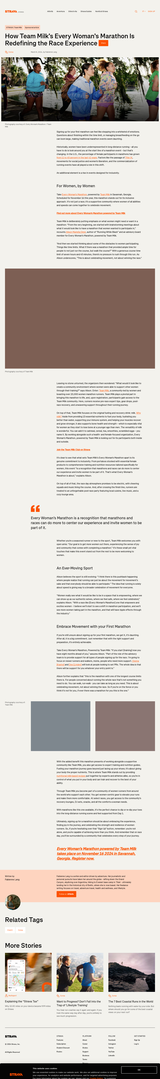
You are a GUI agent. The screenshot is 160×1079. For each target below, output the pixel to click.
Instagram (112, 1044)
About (84, 1040)
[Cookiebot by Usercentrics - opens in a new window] (16, 1074)
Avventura (61, 11)
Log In (136, 1044)
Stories (85, 1048)
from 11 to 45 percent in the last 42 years (77, 157)
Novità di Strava (101, 11)
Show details (38, 1074)
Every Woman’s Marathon (74, 194)
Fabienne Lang (51, 52)
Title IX (128, 157)
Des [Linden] (75, 664)
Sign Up (137, 1040)
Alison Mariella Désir (76, 232)
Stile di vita (72, 11)
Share (103, 43)
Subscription (61, 1044)
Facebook (112, 1040)
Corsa (20, 930)
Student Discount (63, 1048)
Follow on (66, 894)
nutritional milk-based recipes (71, 775)
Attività (50, 11)
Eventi (10, 930)
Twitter (111, 1048)
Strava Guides (86, 11)
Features (60, 1040)
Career (85, 1044)
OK (139, 1056)
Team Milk (105, 194)
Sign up (151, 11)
